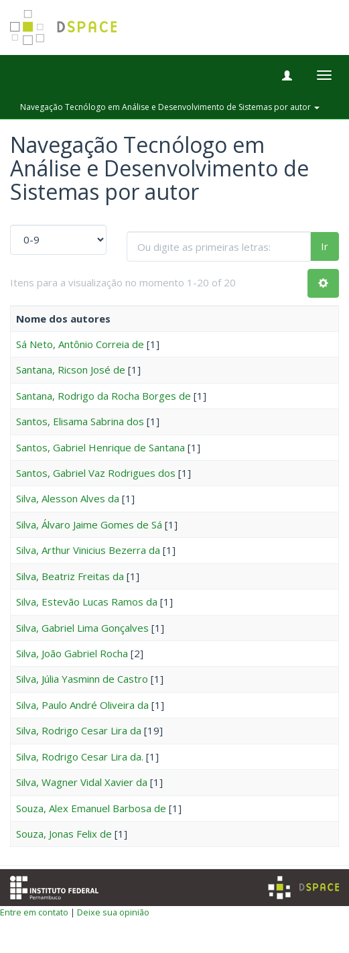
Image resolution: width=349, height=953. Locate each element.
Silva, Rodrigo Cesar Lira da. (79, 756)
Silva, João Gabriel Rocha (72, 653)
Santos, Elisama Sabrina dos (80, 421)
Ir (324, 246)
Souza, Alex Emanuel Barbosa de (91, 808)
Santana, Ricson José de (70, 369)
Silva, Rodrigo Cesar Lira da (78, 730)
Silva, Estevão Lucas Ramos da (86, 601)
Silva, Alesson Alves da (67, 498)
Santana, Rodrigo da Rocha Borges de (103, 395)
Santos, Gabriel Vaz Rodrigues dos (96, 473)
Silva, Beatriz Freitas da (70, 576)
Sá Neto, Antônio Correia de (80, 344)
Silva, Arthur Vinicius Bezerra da (88, 550)
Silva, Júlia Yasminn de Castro (82, 678)
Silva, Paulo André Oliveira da (82, 705)
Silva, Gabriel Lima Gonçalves (82, 627)
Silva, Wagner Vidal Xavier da (81, 782)
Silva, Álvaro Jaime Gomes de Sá (89, 524)
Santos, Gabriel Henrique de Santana (100, 447)
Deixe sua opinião (113, 912)
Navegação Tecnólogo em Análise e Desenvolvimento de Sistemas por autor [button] (170, 107)
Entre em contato (34, 912)
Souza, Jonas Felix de (64, 833)
